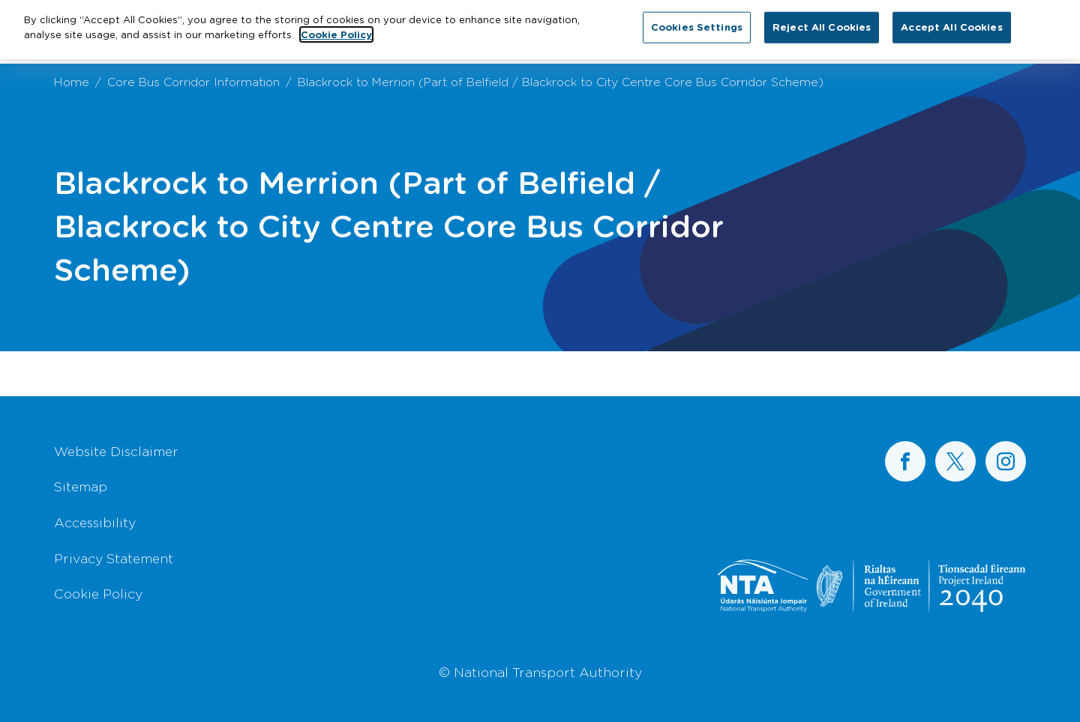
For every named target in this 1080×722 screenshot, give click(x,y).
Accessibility (95, 522)
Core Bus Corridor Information (193, 81)
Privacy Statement (113, 558)
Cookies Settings (696, 23)
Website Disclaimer (116, 451)
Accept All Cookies (951, 23)
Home (71, 81)
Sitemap (80, 486)
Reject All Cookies (821, 23)
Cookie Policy (98, 593)
